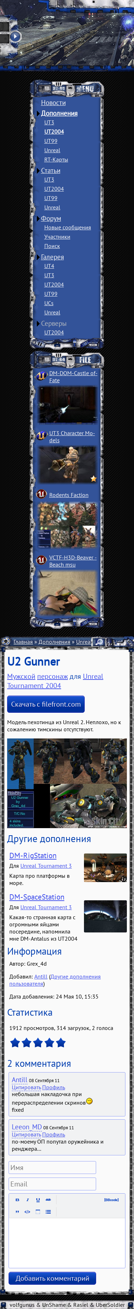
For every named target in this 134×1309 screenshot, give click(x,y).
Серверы (54, 323)
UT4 (49, 265)
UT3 (49, 122)
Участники (57, 236)
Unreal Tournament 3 (46, 865)
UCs (49, 303)
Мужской (21, 676)
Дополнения (59, 113)
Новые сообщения (67, 227)
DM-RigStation (32, 855)
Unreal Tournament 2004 (55, 681)
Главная (23, 641)
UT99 (51, 140)
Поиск (52, 245)
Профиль (53, 1087)
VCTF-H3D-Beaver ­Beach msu (73, 561)
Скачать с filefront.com (46, 704)
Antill (41, 976)
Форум (51, 218)
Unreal (52, 150)
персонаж (52, 676)
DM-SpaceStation (36, 897)
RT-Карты (56, 159)
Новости (53, 102)
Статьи (50, 170)
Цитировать (26, 1087)
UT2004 (54, 131)
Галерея (52, 257)
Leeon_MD (27, 1127)
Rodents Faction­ (69, 494)
